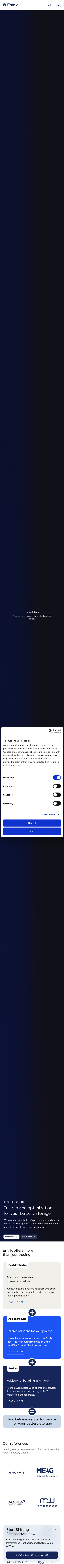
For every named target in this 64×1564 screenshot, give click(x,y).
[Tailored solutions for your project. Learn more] (32, 1337)
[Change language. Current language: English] (50, 4)
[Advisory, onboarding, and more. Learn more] (32, 1387)
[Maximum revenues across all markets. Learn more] (32, 1285)
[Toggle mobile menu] (58, 5)
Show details (48, 814)
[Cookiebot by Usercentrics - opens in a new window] (48, 731)
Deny (32, 831)
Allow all (32, 823)
